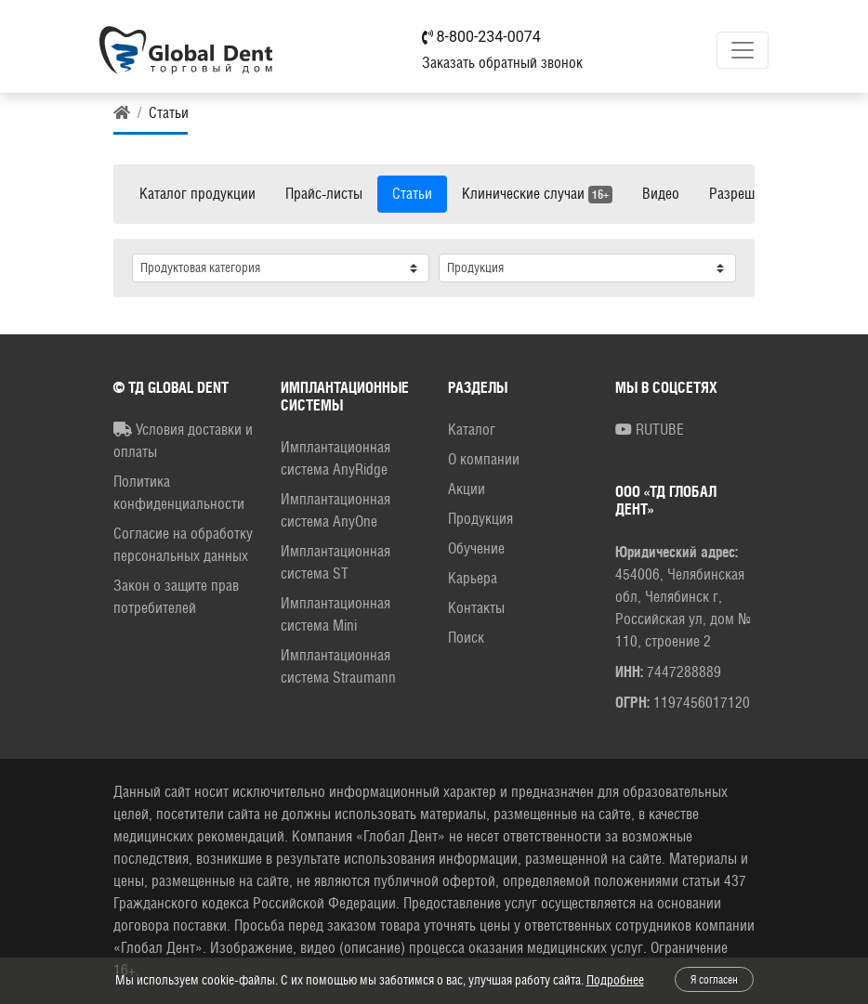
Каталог (471, 429)
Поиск (466, 637)
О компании (483, 459)
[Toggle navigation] (743, 50)
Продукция (480, 519)
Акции (466, 489)
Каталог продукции (197, 193)
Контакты (476, 608)
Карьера (472, 578)
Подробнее (615, 979)
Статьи (412, 193)
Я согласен (714, 979)
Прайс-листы (323, 193)
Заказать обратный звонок (502, 63)
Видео (660, 193)
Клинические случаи (537, 194)
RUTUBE (649, 429)
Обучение (476, 548)
